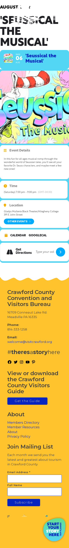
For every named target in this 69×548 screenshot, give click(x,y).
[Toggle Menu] (56, 18)
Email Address (18, 472)
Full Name (14, 485)
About (12, 432)
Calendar (18, 235)
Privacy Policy (18, 436)
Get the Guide (27, 401)
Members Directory (23, 423)
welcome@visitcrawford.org (29, 342)
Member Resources (23, 427)
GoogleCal (38, 235)
